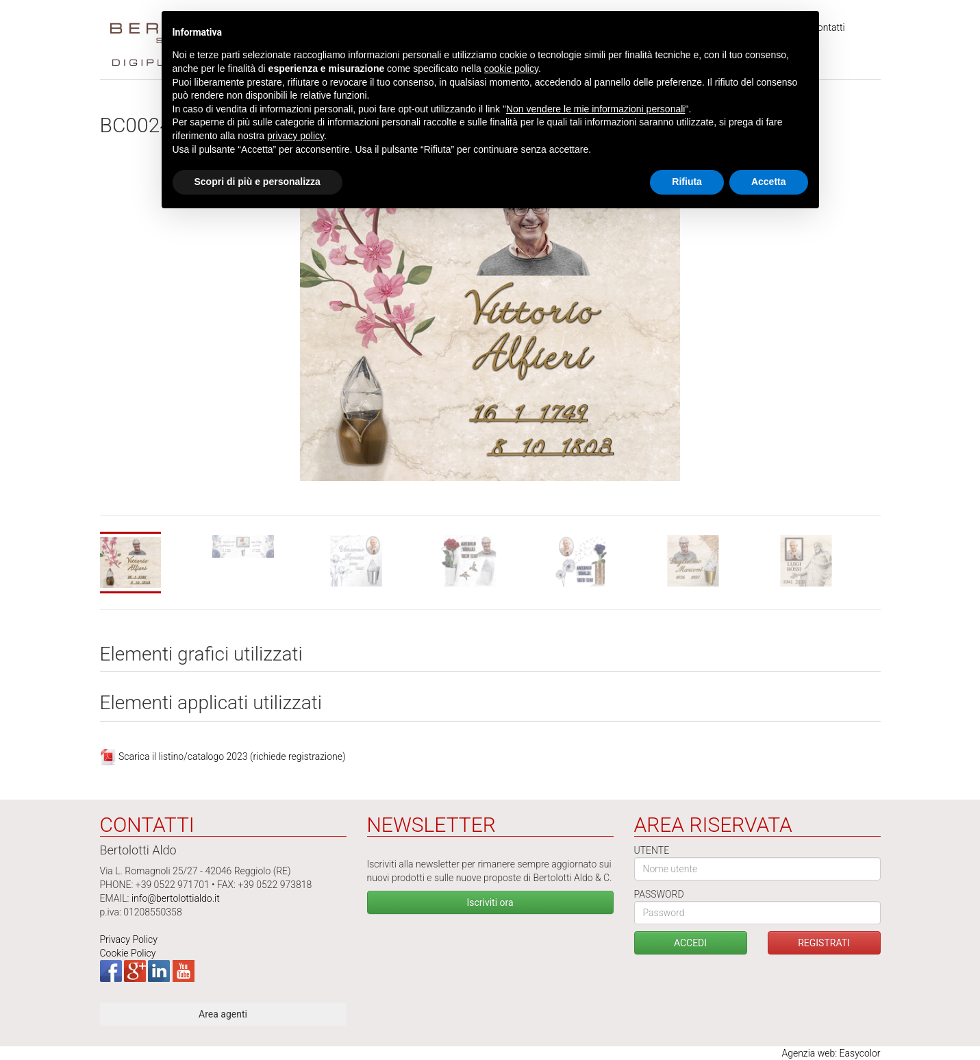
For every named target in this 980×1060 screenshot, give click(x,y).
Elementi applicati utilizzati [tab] (211, 703)
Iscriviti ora (489, 902)
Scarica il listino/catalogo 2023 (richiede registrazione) (232, 756)
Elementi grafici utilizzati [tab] (201, 654)
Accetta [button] (768, 181)
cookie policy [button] (511, 68)
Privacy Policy (129, 939)
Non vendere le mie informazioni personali (595, 108)
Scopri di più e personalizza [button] (257, 181)
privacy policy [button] (295, 135)
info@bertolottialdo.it (175, 898)
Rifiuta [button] (687, 181)
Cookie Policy (128, 953)
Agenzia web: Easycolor (830, 1053)
